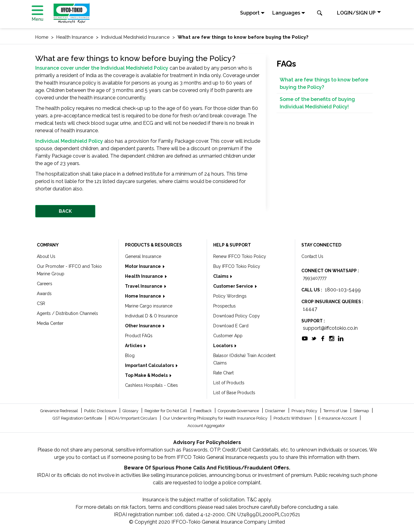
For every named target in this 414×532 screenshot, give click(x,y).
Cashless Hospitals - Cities (151, 385)
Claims (221, 276)
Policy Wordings (230, 296)
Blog (130, 355)
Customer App (228, 335)
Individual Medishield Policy (69, 141)
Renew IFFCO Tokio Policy (239, 256)
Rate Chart (223, 372)
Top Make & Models (147, 375)
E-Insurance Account (338, 418)
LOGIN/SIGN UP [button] (356, 13)
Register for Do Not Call (166, 410)
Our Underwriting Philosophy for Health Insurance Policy (215, 418)
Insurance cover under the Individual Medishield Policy (101, 68)
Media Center (50, 323)
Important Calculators (150, 365)
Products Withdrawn (293, 418)
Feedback (203, 410)
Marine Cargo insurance (148, 305)
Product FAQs (139, 335)
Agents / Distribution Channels (67, 313)
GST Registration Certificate (78, 418)
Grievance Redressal (59, 410)
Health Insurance (144, 276)
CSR (41, 303)
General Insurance (143, 256)
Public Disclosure (100, 410)
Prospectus (224, 305)
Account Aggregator (206, 425)
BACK (65, 211)
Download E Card (230, 325)
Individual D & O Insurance (151, 315)
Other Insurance (143, 325)
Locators (223, 345)
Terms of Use (335, 410)
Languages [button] (286, 13)
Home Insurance (143, 296)
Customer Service (233, 286)
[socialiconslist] (304, 338)
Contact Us (312, 256)
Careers (44, 283)
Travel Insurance (144, 286)
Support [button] (250, 13)
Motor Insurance (143, 266)
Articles (134, 345)
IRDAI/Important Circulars (133, 418)
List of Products (228, 382)
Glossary (131, 410)
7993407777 (314, 278)
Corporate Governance (239, 410)
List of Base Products (234, 392)
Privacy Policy (304, 410)
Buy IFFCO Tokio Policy (236, 266)
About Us (46, 256)
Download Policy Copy (236, 315)
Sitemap (361, 410)
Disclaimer (275, 410)
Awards (44, 293)
